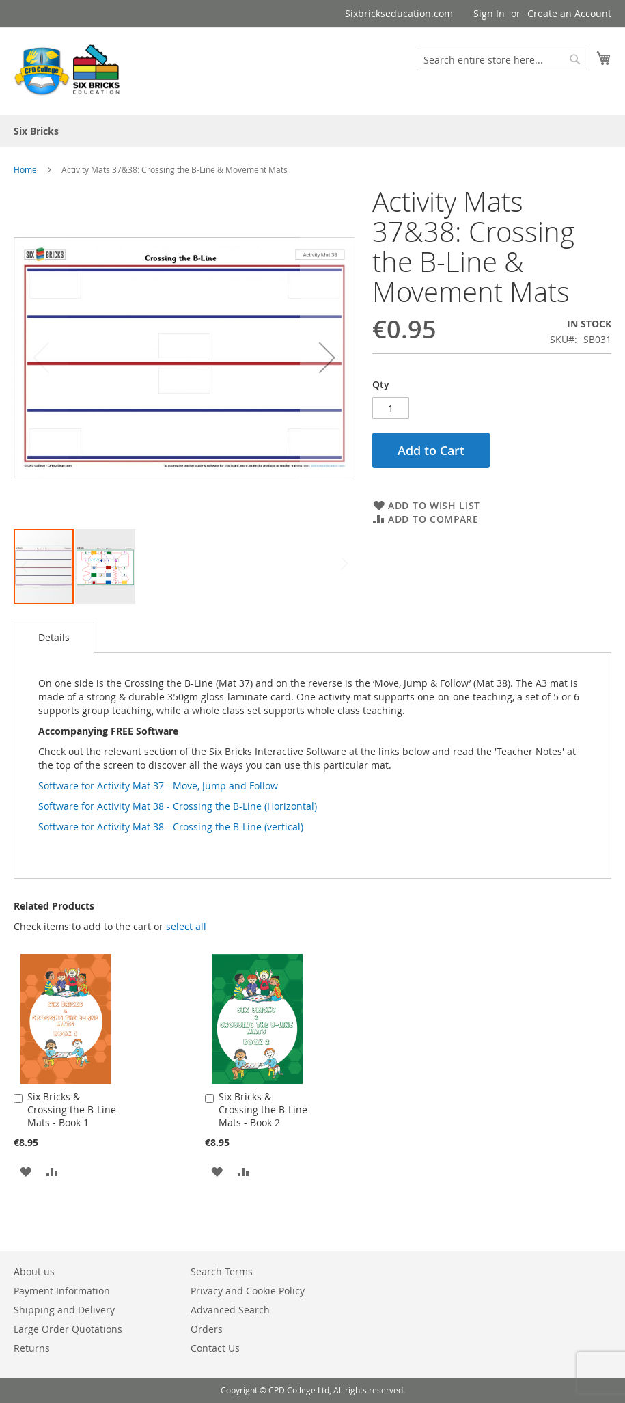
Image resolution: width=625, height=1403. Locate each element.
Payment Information (62, 1290)
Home (25, 169)
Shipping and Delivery (64, 1309)
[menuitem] (36, 131)
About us (34, 1271)
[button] (327, 357)
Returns (32, 1347)
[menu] (312, 131)
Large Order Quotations (68, 1328)
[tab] (54, 638)
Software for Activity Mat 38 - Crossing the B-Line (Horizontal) (177, 806)
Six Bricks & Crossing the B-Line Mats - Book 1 (71, 1109)
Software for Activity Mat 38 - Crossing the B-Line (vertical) (170, 826)
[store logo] (68, 70)
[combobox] (502, 59)
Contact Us (215, 1347)
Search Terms (222, 1271)
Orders (207, 1328)
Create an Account (569, 13)
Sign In (489, 13)
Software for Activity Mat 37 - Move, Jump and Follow (158, 785)
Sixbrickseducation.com (399, 13)
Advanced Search (230, 1309)
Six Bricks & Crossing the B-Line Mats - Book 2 (263, 1109)
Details (54, 637)
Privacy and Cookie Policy (248, 1290)
